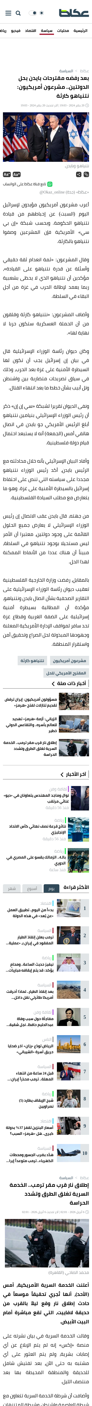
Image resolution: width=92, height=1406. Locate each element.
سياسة (47, 30)
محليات (63, 30)
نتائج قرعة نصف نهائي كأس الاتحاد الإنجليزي (37, 829)
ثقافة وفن (58, 789)
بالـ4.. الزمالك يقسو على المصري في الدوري (36, 860)
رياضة (59, 820)
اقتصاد (30, 30)
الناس (47, 1039)
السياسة (66, 71)
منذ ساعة (57, 870)
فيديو (15, 30)
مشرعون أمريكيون (69, 660)
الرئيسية (81, 30)
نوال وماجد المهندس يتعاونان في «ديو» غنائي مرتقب (36, 798)
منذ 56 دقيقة (57, 807)
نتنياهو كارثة (32, 660)
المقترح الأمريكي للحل (66, 673)
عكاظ (81, 71)
